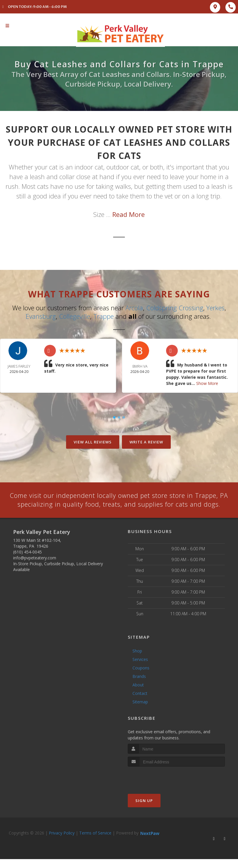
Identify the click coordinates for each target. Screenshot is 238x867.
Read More (128, 214)
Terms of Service (95, 842)
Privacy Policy (62, 842)
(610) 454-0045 (27, 560)
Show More (207, 383)
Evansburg (41, 315)
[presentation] (159, 787)
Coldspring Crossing (174, 307)
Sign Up (144, 809)
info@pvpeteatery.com (34, 566)
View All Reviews (93, 441)
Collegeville (74, 315)
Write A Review (146, 441)
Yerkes (215, 307)
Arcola (134, 307)
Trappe (103, 315)
